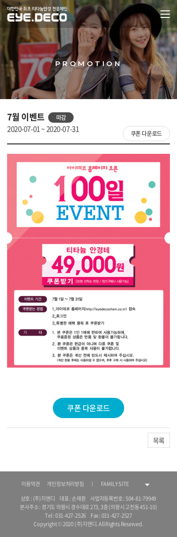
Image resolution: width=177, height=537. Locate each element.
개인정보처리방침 (65, 484)
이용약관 (30, 484)
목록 (159, 440)
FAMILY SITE (115, 484)
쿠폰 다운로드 (146, 133)
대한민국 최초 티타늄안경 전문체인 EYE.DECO (38, 14)
